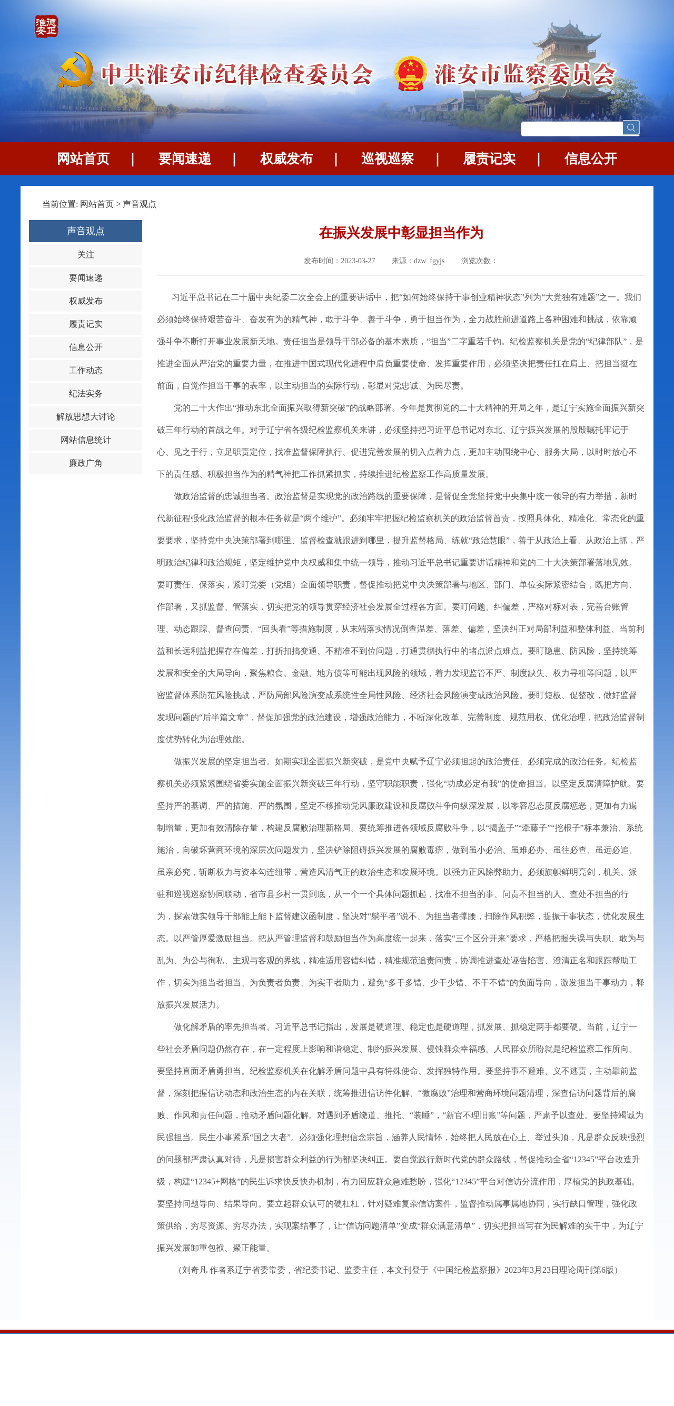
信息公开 (590, 159)
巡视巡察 (387, 159)
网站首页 (83, 159)
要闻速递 (184, 159)
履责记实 (489, 159)
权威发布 (286, 159)
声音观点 (139, 204)
